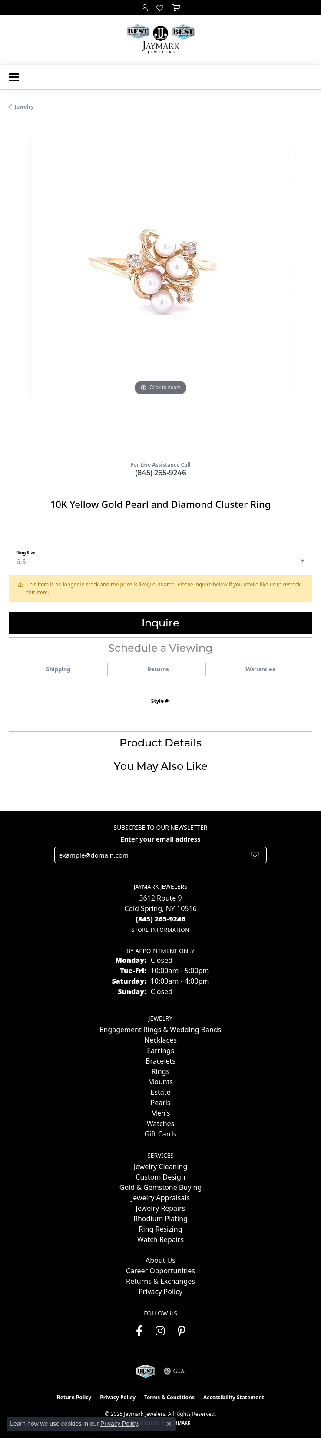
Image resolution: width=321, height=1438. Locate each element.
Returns (158, 669)
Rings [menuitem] (160, 1071)
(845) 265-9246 (160, 473)
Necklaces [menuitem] (160, 1040)
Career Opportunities (160, 1271)
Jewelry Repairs (160, 1208)
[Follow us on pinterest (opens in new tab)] (181, 1331)
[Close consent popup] (169, 1424)
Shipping (58, 669)
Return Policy (74, 1397)
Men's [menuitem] (160, 1113)
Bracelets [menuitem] (160, 1061)
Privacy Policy (160, 1291)
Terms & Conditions (169, 1397)
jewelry (24, 106)
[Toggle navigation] (14, 77)
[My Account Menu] (145, 7)
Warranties (260, 669)
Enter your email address (160, 839)
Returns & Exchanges (160, 1281)
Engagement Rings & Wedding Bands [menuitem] (161, 1029)
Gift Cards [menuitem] (160, 1134)
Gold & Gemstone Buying (160, 1187)
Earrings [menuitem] (160, 1050)
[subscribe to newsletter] (255, 855)
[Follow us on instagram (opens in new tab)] (160, 1331)
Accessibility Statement (233, 1397)
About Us (160, 1260)
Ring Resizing (160, 1229)
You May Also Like (161, 766)
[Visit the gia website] (174, 1371)
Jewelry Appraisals (160, 1198)
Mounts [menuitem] (160, 1082)
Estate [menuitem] (160, 1092)
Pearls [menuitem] (160, 1102)
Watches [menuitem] (161, 1123)
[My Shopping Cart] (176, 7)
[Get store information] (160, 930)
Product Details (160, 742)
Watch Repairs (160, 1239)
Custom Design (160, 1177)
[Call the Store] (160, 919)
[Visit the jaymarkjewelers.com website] (145, 1371)
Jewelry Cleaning (161, 1166)
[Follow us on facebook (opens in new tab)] (139, 1331)
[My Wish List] (159, 7)
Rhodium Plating (160, 1218)
